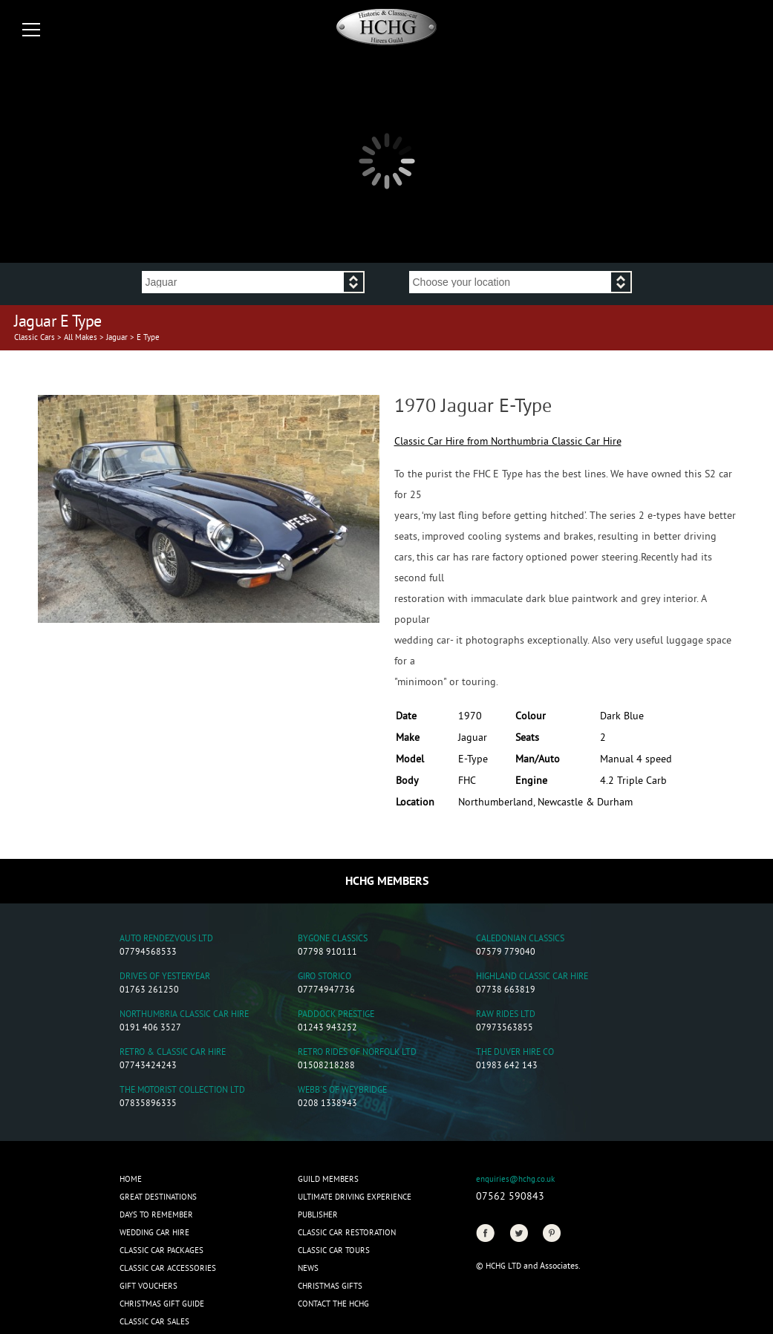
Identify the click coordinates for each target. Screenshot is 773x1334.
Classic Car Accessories (168, 1268)
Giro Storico (324, 977)
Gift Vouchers (148, 1286)
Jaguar (117, 338)
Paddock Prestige (336, 1015)
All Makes (80, 338)
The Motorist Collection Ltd (182, 1090)
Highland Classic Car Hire (532, 977)
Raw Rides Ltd (505, 1015)
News (308, 1268)
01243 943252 (327, 1028)
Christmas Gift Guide (162, 1304)
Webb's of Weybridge (342, 1090)
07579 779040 (505, 952)
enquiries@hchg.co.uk (515, 1179)
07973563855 (504, 1028)
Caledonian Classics (520, 939)
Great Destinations (158, 1197)
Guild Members (328, 1179)
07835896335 (148, 1104)
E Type (148, 338)
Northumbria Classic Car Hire (184, 1015)
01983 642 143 (507, 1066)
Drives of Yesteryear (165, 977)
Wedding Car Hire (154, 1233)
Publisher (318, 1215)
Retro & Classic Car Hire (173, 1053)
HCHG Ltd (503, 1266)
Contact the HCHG (333, 1304)
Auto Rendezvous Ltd (166, 939)
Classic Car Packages (161, 1251)
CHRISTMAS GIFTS (330, 1286)
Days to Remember (156, 1215)
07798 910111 (327, 952)
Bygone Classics (333, 939)
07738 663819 (505, 990)
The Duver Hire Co (515, 1053)
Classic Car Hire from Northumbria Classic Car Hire (508, 442)
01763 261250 (149, 990)
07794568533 (148, 952)
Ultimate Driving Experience (354, 1197)
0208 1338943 (327, 1104)
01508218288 (326, 1066)
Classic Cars (34, 338)
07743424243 (148, 1066)
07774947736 (326, 990)
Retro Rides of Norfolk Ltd (357, 1053)
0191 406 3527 (150, 1028)
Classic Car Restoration (347, 1233)
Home (131, 1179)
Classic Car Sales (154, 1322)
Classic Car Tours (334, 1251)
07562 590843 (510, 1197)
